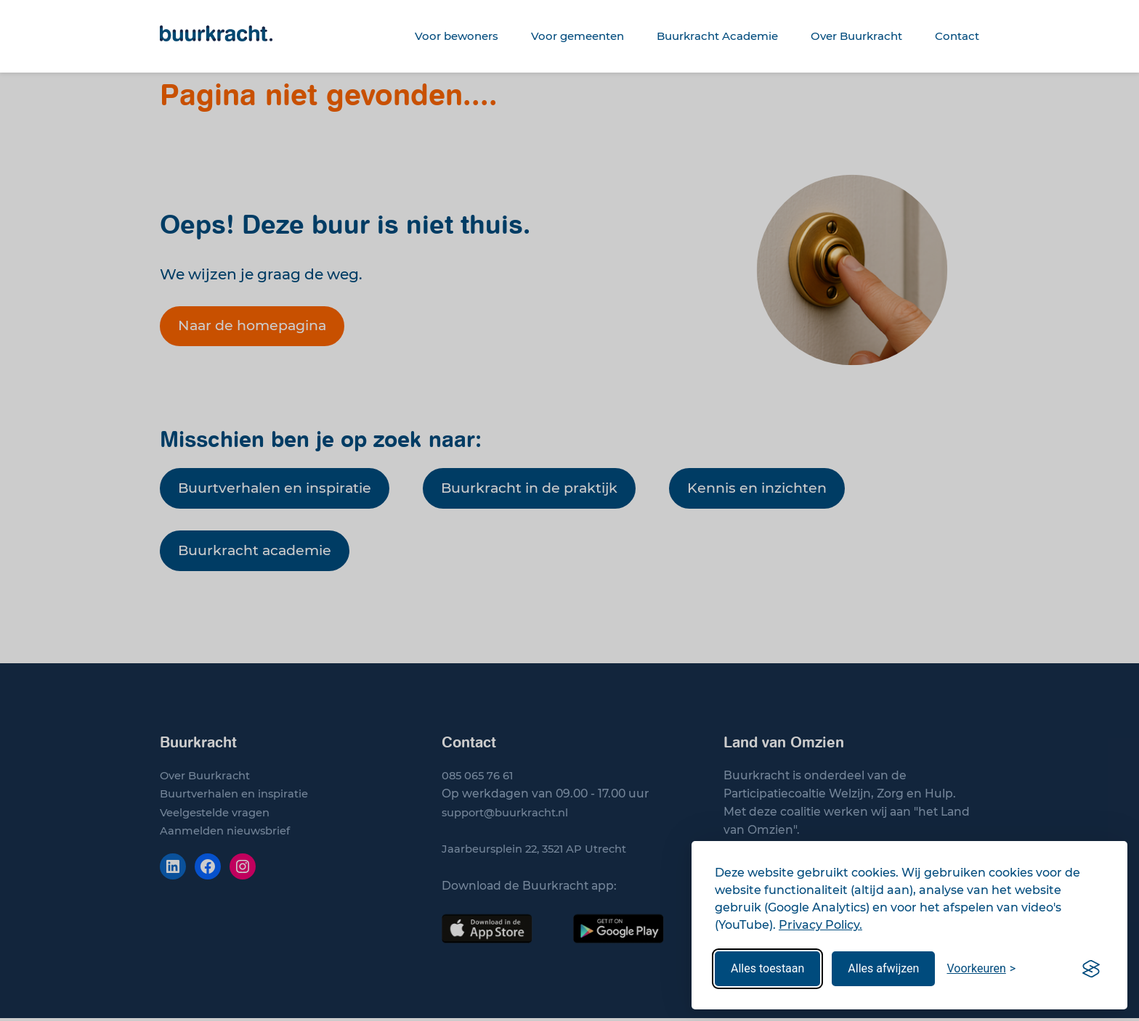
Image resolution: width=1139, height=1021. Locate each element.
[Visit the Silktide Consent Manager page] (1091, 969)
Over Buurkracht (856, 36)
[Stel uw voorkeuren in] (981, 968)
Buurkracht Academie (717, 36)
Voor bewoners (456, 36)
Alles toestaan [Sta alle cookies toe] (767, 968)
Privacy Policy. (820, 925)
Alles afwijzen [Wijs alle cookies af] (883, 968)
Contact (957, 36)
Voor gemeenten (577, 36)
